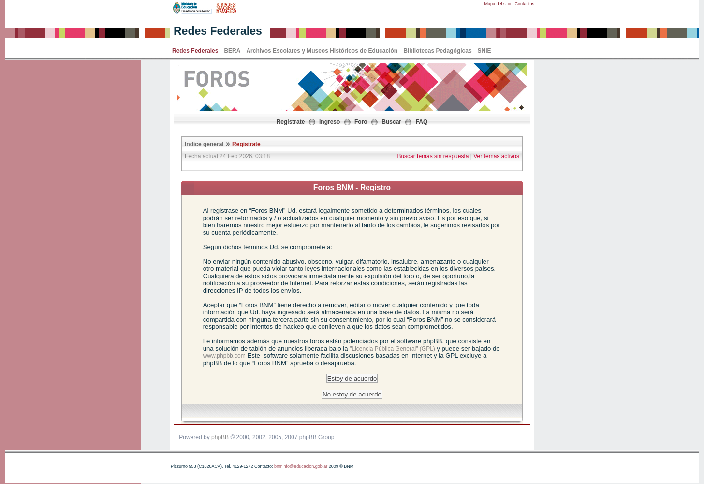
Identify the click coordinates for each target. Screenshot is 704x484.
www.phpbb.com (224, 355)
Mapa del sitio (498, 3)
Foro (360, 121)
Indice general (204, 144)
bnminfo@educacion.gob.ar (300, 466)
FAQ (422, 121)
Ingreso (329, 121)
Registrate (291, 121)
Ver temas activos (496, 156)
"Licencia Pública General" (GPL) (393, 348)
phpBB (220, 437)
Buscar (391, 121)
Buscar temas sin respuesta (433, 156)
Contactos (524, 3)
